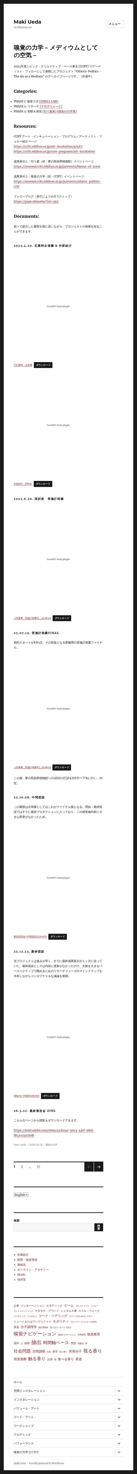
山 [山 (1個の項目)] (22, 1343)
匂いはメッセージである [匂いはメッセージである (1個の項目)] (60, 1327)
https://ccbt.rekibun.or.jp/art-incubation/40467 (48, 146)
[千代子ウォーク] (51, 106)
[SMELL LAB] (48, 101)
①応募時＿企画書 (23, 365)
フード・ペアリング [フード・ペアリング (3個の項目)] (53, 1316)
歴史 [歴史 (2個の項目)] (73, 1343)
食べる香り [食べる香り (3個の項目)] (66, 1359)
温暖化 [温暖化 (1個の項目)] (81, 1343)
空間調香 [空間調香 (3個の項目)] (38, 1351)
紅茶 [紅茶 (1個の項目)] (49, 1352)
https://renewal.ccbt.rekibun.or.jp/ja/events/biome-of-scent (57, 166)
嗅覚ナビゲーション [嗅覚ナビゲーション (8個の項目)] (35, 1334)
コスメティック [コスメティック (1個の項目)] (82, 1306)
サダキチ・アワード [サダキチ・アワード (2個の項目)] (47, 1311)
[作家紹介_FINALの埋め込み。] (58, 425)
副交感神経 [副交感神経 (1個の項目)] (43, 1327)
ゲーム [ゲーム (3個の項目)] (69, 1306)
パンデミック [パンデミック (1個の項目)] (20, 1316)
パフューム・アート (26, 1408)
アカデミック (22, 1434)
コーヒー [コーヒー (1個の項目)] (94, 1306)
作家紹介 (23, 1254)
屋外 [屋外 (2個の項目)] (16, 1343)
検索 (16, 1220)
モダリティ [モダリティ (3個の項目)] (61, 1321)
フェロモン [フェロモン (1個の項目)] (32, 1316)
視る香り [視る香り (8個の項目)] (92, 1351)
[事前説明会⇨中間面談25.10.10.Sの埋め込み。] (58, 877)
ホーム (18, 1382)
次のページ (97, 1171)
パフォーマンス (24, 1443)
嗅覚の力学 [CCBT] (26, 1452)
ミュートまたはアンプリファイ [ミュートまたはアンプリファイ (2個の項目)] (32, 1321)
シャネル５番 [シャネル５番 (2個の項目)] (69, 1311)
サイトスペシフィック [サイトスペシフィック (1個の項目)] (23, 1311)
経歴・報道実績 (27, 1259)
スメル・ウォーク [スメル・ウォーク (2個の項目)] (89, 1311)
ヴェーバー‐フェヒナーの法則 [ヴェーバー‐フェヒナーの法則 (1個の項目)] (83, 1322)
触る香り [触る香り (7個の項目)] (37, 1358)
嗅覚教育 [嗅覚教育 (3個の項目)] (93, 1334)
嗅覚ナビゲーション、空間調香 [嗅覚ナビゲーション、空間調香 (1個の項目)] (72, 1335)
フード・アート (24, 1417)
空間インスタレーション (29, 1391)
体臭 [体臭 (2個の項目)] (16, 1327)
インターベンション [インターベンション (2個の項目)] (33, 1305)
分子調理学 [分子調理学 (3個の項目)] (29, 1327)
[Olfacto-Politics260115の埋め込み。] (58, 1037)
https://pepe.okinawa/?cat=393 (36, 201)
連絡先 (21, 1264)
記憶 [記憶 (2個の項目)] (50, 1359)
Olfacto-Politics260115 (26, 1095)
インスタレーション (26, 1399)
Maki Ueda (27, 22)
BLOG (21, 1274)
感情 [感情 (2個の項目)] (27, 1343)
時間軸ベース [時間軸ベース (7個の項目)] (56, 1342)
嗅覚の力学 (51, 1144)
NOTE (21, 1279)
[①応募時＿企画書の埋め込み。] (58, 306)
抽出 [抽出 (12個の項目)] (36, 1342)
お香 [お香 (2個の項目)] (16, 1305)
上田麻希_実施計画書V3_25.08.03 (32, 767)
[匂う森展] (49, 111)
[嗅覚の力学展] (67, 111)
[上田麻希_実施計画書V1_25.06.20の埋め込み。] (58, 559)
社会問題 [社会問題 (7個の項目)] (22, 1351)
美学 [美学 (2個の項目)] (55, 1351)
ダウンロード (43, 365)
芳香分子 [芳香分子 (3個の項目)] (75, 1351)
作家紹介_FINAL (23, 483)
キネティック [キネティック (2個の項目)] (54, 1305)
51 (38, 1167)
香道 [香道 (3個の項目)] (78, 1359)
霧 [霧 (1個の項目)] (55, 1359)
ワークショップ (24, 1426)
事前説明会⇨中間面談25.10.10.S (30, 936)
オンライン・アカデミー (33, 1269)
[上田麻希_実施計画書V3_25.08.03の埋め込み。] (58, 708)
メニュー (115, 24)
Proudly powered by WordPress (46, 1463)
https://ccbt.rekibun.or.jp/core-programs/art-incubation (54, 151)
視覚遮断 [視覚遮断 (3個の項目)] (20, 1359)
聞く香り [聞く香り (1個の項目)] (63, 1352)
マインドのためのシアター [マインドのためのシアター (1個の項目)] (81, 1316)
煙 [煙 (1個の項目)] (86, 1343)
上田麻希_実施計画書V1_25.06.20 (32, 618)
